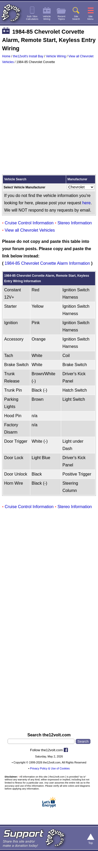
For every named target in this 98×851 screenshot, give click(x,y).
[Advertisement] (49, 120)
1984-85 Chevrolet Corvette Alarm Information (47, 263)
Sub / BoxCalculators (32, 17)
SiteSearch (76, 17)
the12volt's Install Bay (28, 56)
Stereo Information (74, 223)
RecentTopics (61, 17)
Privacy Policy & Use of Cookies (50, 768)
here (86, 203)
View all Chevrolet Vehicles (30, 230)
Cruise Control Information (29, 223)
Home (6, 56)
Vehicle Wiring (56, 56)
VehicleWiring (47, 17)
